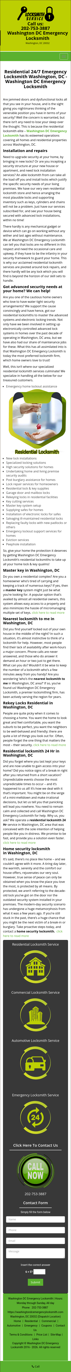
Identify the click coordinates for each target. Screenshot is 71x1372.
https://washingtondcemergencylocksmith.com (35, 1312)
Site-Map (56, 1334)
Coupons (46, 1325)
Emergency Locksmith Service (35, 1095)
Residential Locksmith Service (35, 944)
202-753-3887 (35, 28)
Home (17, 1321)
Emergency (30, 1325)
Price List (41, 1334)
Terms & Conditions (20, 1334)
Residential (31, 1321)
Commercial (49, 1321)
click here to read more (48, 613)
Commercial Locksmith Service (35, 992)
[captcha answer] (39, 1271)
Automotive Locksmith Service (35, 1040)
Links (35, 1339)
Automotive (14, 1325)
